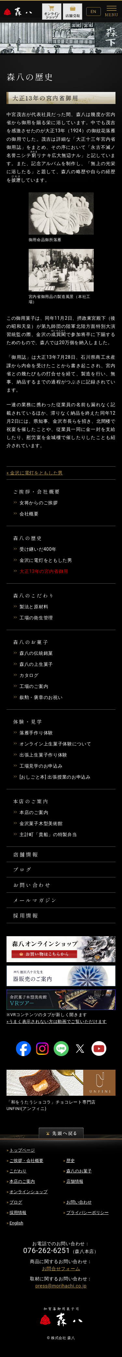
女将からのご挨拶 (39, 502)
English (16, 1223)
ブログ (22, 869)
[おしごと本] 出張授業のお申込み (55, 777)
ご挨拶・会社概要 (26, 1160)
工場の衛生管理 (36, 617)
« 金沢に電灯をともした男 (35, 472)
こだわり (17, 1171)
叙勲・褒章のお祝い (41, 697)
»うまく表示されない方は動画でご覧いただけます (57, 1021)
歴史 (70, 1160)
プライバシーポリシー (87, 1212)
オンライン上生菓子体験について (55, 743)
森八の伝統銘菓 (36, 653)
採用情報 (25, 915)
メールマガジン (35, 900)
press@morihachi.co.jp (61, 1285)
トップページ (22, 1150)
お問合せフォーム (61, 1268)
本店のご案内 (34, 812)
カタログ (29, 675)
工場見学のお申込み (41, 766)
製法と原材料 (34, 606)
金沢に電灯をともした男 (46, 560)
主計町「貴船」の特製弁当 (48, 834)
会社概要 (29, 513)
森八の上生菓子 (36, 664)
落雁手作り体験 (36, 732)
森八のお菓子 (79, 1171)
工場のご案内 (34, 686)
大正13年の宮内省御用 (44, 571)
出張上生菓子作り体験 (43, 754)
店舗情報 (25, 854)
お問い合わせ (32, 885)
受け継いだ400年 (38, 549)
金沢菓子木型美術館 (41, 823)
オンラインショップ (28, 1191)
